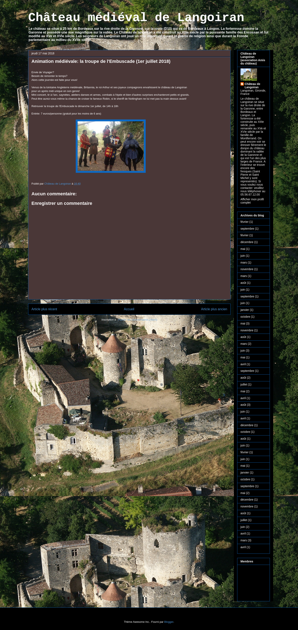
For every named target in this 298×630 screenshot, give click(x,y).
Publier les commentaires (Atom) (137, 319)
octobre (245, 316)
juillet (243, 384)
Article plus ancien (214, 309)
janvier (244, 309)
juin (242, 255)
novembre (246, 269)
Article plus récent (44, 309)
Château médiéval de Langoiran (136, 18)
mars (243, 262)
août (243, 282)
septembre (247, 228)
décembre (246, 242)
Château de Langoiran (252, 85)
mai (242, 249)
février (244, 221)
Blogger (168, 621)
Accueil (129, 309)
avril (243, 364)
